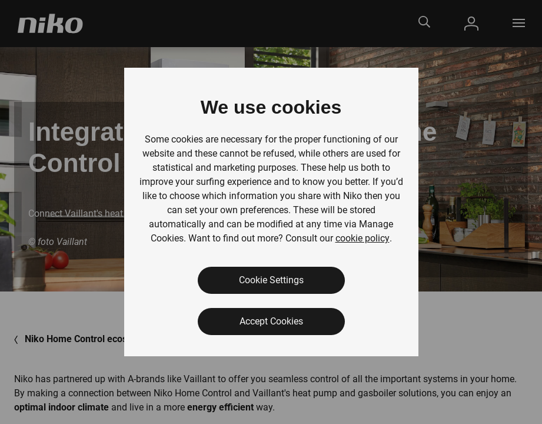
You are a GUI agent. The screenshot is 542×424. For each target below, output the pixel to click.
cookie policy (362, 238)
